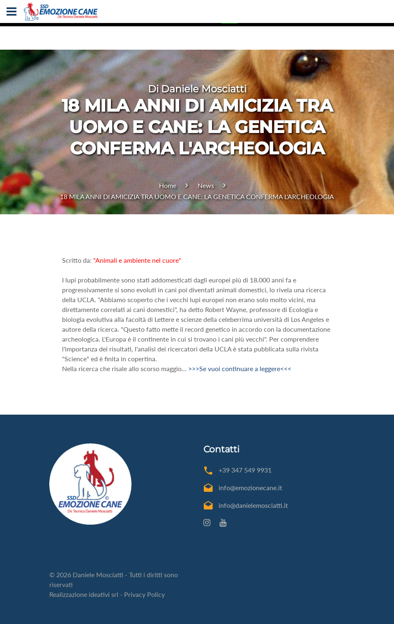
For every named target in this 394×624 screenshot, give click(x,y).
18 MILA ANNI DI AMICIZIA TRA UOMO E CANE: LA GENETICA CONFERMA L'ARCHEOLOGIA (197, 196)
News (206, 185)
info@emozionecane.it (250, 487)
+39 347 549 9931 (245, 470)
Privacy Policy (144, 594)
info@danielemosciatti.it (253, 505)
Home (167, 185)
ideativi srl (103, 594)
